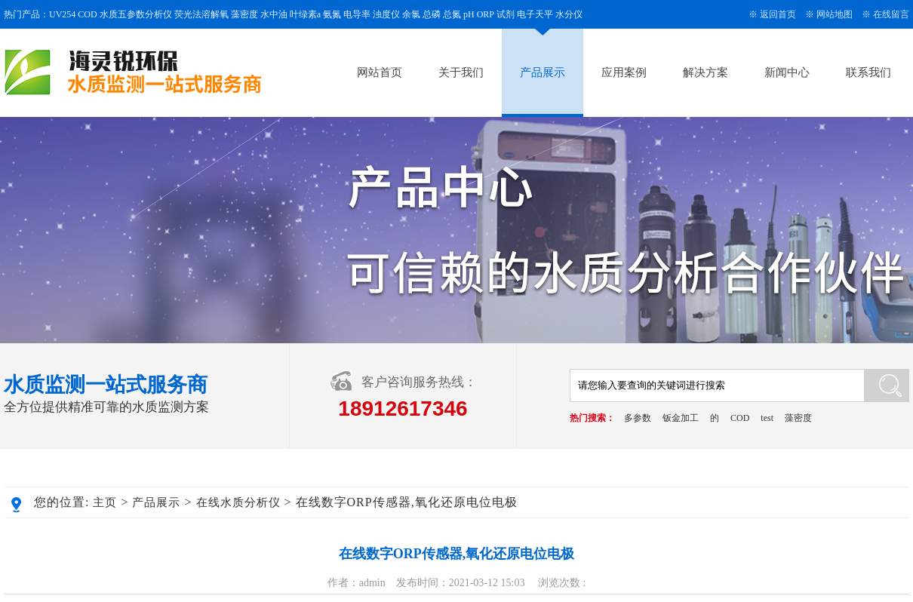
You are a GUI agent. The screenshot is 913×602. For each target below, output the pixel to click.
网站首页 (379, 72)
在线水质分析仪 (238, 502)
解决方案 (705, 72)
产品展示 (542, 72)
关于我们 (461, 72)
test (767, 418)
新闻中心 (787, 72)
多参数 (637, 418)
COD (739, 418)
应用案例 (624, 72)
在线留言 (891, 14)
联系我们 (868, 72)
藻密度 (798, 418)
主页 (105, 502)
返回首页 (778, 14)
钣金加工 (680, 418)
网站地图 (834, 14)
